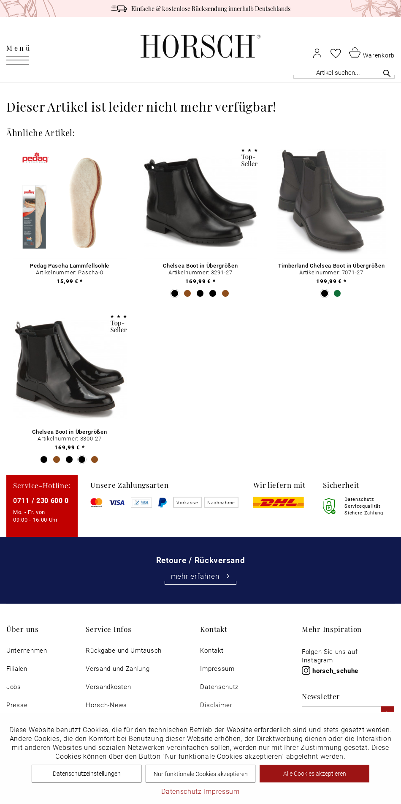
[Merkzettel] (336, 53)
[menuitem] (18, 46)
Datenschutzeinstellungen (87, 773)
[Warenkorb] (372, 52)
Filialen (16, 668)
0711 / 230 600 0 (41, 500)
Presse (16, 705)
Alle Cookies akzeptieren (314, 773)
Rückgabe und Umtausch (124, 650)
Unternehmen (26, 650)
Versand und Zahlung (117, 668)
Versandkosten (108, 687)
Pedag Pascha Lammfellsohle (69, 265)
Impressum (217, 668)
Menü (18, 47)
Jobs (13, 687)
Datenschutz (219, 687)
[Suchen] (387, 73)
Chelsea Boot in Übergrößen (200, 265)
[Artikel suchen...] (344, 72)
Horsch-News (106, 705)
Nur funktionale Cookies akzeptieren (201, 774)
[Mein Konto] (317, 53)
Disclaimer (216, 705)
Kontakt (211, 650)
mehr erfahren (200, 576)
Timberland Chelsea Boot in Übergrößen (331, 265)
